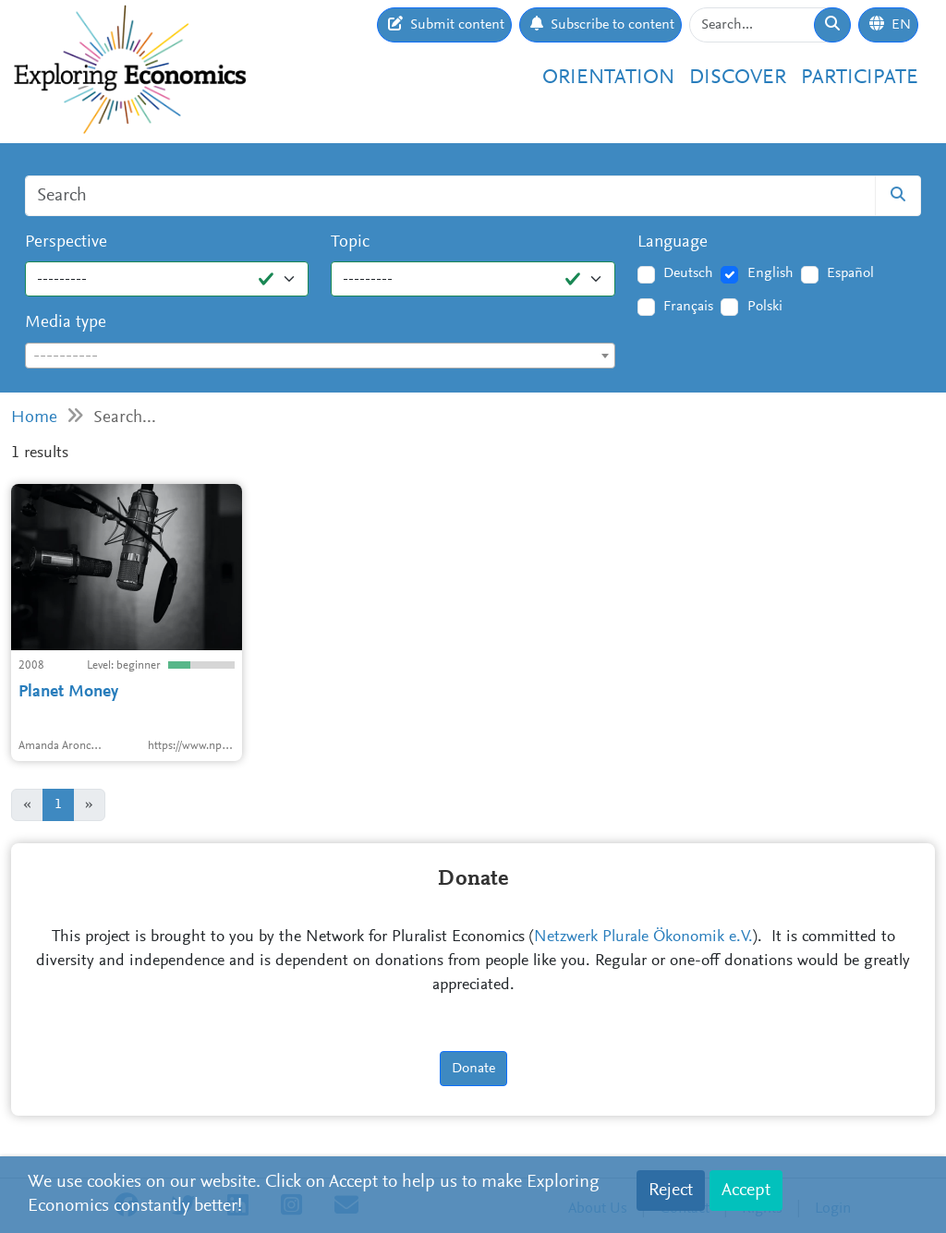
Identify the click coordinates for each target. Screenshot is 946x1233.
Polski (764, 306)
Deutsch (688, 273)
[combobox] (320, 356)
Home (34, 418)
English (770, 273)
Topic (350, 242)
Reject (671, 1190)
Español (850, 273)
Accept (746, 1190)
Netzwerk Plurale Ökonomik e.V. (643, 937)
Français (688, 306)
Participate (859, 78)
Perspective (66, 242)
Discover (737, 78)
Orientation (608, 78)
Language (672, 242)
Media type (65, 323)
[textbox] (320, 356)
